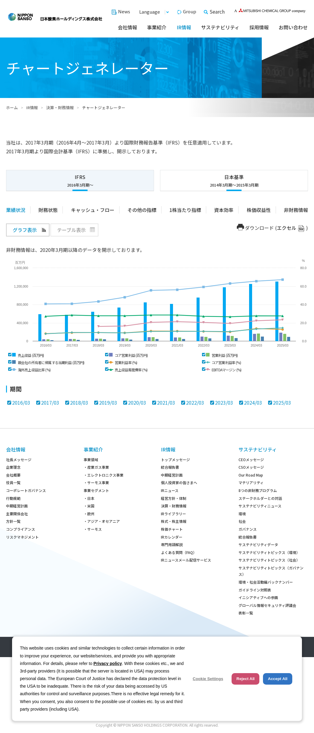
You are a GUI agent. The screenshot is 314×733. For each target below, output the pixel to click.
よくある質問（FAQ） (179, 552)
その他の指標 (141, 209)
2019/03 (108, 402)
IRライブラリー (173, 513)
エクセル (286, 227)
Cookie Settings (208, 678)
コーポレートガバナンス (26, 490)
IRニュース (169, 490)
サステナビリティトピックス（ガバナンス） (271, 571)
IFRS (80, 180)
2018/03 (79, 402)
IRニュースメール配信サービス (186, 559)
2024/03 (253, 402)
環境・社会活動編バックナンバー (266, 582)
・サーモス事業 (96, 482)
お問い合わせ (293, 27)
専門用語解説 (172, 544)
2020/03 (137, 402)
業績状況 (15, 209)
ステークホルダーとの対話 (260, 498)
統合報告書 (170, 467)
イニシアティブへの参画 (258, 597)
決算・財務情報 (60, 107)
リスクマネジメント (22, 536)
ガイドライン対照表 (255, 589)
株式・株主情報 (173, 521)
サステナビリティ (220, 27)
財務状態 (48, 209)
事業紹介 (156, 27)
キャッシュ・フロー (92, 209)
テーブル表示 (71, 229)
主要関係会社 (17, 513)
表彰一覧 (246, 612)
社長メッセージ (18, 459)
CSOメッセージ (251, 467)
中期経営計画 (17, 505)
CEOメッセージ (251, 459)
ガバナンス (248, 529)
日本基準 (234, 180)
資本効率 (223, 209)
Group (189, 11)
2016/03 (21, 402)
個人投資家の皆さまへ (179, 482)
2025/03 (282, 402)
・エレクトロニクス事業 (103, 474)
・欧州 (89, 513)
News (124, 11)
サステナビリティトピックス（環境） (269, 552)
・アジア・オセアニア (102, 521)
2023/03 (224, 402)
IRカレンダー (171, 536)
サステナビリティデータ (258, 544)
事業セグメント (96, 490)
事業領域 (91, 459)
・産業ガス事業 (96, 467)
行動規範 (13, 498)
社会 (242, 521)
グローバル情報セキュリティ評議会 (267, 605)
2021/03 (166, 402)
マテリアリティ (251, 482)
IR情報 (184, 27)
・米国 (89, 505)
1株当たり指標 (185, 209)
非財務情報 (296, 209)
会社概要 (13, 474)
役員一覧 (13, 482)
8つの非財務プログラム (258, 490)
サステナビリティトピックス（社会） (269, 559)
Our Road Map (251, 474)
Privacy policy (108, 663)
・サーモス (93, 529)
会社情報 (127, 27)
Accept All (277, 678)
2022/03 (195, 402)
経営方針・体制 (173, 498)
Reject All (245, 678)
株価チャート (172, 529)
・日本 (89, 498)
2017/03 (50, 402)
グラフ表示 (25, 229)
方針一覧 (13, 521)
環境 (242, 513)
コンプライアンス (20, 529)
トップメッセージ (175, 459)
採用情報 (259, 27)
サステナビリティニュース (260, 505)
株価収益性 (259, 209)
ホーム (12, 107)
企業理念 (13, 467)
